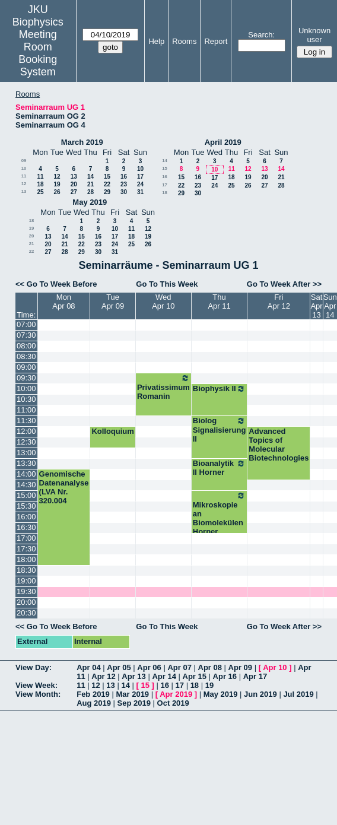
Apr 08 (210, 667)
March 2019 (82, 142)
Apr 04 (88, 667)
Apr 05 (119, 667)
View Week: (36, 685)
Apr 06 (149, 667)
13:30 (26, 463)
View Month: (38, 694)
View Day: (33, 667)
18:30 (26, 570)
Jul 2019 (298, 694)
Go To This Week (167, 284)
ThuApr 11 (219, 301)
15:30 (26, 506)
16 (123, 176)
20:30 (26, 612)
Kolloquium (112, 431)
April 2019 (223, 142)
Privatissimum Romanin (163, 387)
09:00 (26, 367)
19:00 (26, 580)
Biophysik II (219, 389)
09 (24, 160)
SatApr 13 (316, 306)
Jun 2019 (260, 694)
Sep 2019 (134, 703)
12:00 (26, 431)
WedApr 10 (163, 301)
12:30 (26, 441)
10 (24, 168)
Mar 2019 (132, 694)
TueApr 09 (112, 301)
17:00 (26, 538)
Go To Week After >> (284, 284)
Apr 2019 (176, 694)
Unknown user (314, 35)
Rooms (184, 41)
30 (123, 192)
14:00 (26, 473)
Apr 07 (179, 667)
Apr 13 (133, 676)
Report (215, 41)
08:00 (26, 345)
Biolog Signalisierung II (219, 429)
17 (140, 176)
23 (123, 184)
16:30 (26, 527)
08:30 (26, 356)
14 (90, 176)
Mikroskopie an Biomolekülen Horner (219, 513)
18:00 (26, 559)
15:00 (26, 495)
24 (140, 184)
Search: (261, 34)
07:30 (26, 335)
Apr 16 (225, 676)
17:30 (26, 548)
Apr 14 (164, 676)
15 (107, 176)
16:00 (26, 516)
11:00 (26, 409)
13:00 (26, 452)
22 (107, 184)
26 (56, 192)
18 (40, 184)
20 (74, 184)
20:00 (26, 602)
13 (74, 176)
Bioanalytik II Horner (219, 468)
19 (56, 184)
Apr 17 (255, 676)
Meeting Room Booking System (37, 53)
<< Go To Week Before (56, 284)
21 (90, 184)
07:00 (26, 324)
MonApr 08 (63, 301)
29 (107, 192)
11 (24, 176)
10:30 (26, 399)
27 (74, 192)
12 (56, 176)
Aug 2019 (94, 703)
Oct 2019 (173, 703)
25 (40, 192)
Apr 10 (275, 667)
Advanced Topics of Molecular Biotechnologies (279, 444)
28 (90, 192)
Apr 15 (194, 676)
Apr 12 (103, 676)
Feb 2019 (93, 694)
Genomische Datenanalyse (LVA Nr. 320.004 (64, 487)
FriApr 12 (279, 301)
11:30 (26, 420)
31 (140, 192)
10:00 (26, 388)
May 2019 (89, 202)
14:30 (26, 484)
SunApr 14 (330, 306)
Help (156, 41)
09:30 (26, 377)
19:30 (26, 591)
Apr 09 (240, 667)
